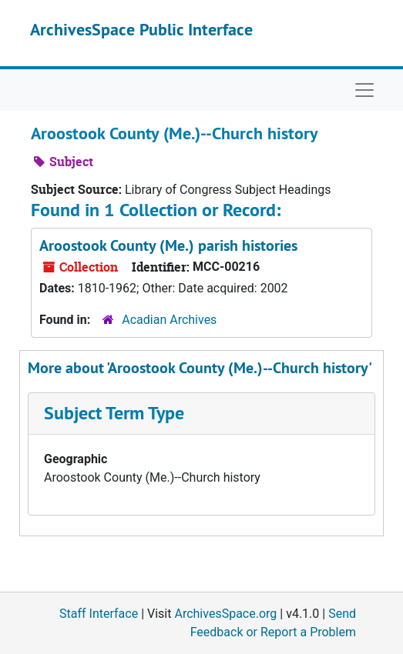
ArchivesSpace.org (225, 613)
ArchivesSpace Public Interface (141, 29)
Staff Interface (98, 613)
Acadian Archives (169, 319)
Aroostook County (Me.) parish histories (168, 245)
